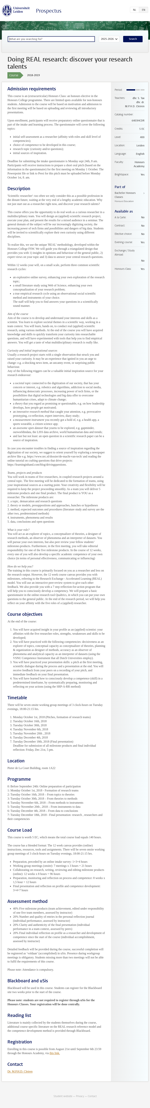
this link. (54, 1053)
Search (133, 39)
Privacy (80, 1096)
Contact (92, 1096)
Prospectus (48, 10)
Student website (63, 1096)
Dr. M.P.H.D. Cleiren (20, 1071)
